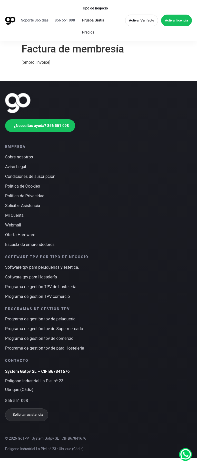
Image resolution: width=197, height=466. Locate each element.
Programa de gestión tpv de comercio (39, 338)
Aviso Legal (15, 166)
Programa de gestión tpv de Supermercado (44, 328)
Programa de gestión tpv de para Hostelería (44, 348)
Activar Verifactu (141, 20)
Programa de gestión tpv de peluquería (40, 319)
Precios (88, 32)
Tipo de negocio (95, 8)
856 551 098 (65, 20)
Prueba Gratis (93, 20)
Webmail (13, 225)
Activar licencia (176, 20)
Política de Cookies (22, 186)
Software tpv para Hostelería (31, 277)
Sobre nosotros (19, 157)
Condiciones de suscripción (30, 176)
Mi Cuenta (14, 215)
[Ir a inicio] (10, 20)
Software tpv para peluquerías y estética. (42, 267)
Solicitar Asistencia (22, 205)
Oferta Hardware (20, 234)
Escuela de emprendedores (30, 244)
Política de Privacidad (24, 195)
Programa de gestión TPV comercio (37, 296)
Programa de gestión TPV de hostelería (40, 286)
